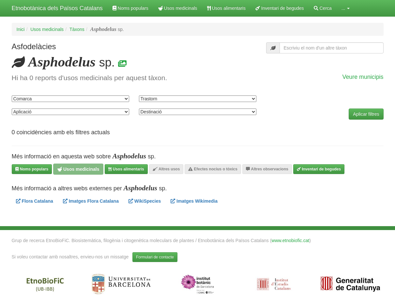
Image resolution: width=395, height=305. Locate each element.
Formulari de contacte (155, 257)
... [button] (346, 8)
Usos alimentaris (226, 8)
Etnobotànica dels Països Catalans (57, 8)
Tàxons (76, 29)
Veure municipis (363, 77)
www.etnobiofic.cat (290, 240)
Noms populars (130, 8)
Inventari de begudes (279, 8)
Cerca (323, 8)
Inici (21, 29)
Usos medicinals (177, 8)
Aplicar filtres (366, 114)
